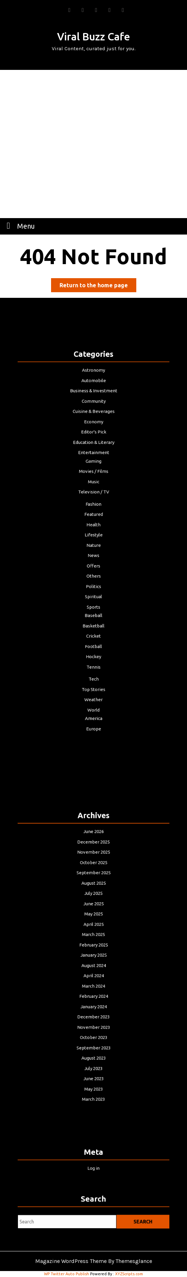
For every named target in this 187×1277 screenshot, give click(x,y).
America (93, 678)
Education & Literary (93, 464)
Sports (93, 592)
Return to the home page (98, 286)
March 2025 (93, 939)
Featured (93, 520)
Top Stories (93, 656)
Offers (93, 560)
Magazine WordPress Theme (71, 1261)
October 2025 (93, 883)
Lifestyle (94, 536)
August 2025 (93, 899)
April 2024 (93, 971)
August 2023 (93, 1035)
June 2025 (93, 915)
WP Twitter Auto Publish (66, 1274)
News (93, 552)
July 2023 (93, 1043)
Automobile (93, 416)
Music (93, 495)
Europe (93, 686)
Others (93, 568)
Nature (93, 544)
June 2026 (93, 859)
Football (93, 622)
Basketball (93, 606)
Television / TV (93, 503)
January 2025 (93, 955)
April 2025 (93, 931)
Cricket (93, 614)
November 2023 (93, 1011)
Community (93, 432)
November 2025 (93, 875)
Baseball (93, 599)
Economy (93, 448)
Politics (94, 576)
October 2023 (93, 1019)
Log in (93, 1166)
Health (93, 528)
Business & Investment (93, 424)
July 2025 (93, 907)
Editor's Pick (93, 456)
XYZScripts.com (129, 1274)
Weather (93, 664)
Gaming (93, 479)
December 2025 (93, 867)
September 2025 (93, 891)
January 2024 (93, 995)
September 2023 (93, 1027)
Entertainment (93, 472)
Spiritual (93, 584)
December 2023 (93, 1003)
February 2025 (93, 947)
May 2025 (93, 923)
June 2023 (93, 1051)
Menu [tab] (19, 225)
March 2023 (93, 1067)
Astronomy (93, 408)
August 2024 (93, 963)
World (93, 672)
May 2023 (93, 1059)
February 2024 (93, 987)
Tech (93, 648)
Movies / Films (93, 487)
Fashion (93, 512)
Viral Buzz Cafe (93, 36)
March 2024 (93, 979)
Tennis (93, 638)
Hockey (94, 631)
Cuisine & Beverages (93, 440)
